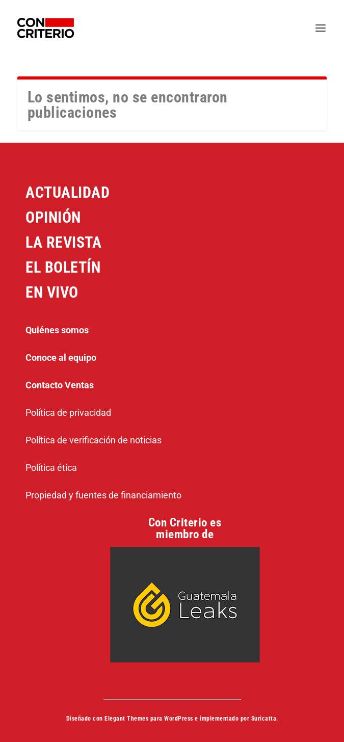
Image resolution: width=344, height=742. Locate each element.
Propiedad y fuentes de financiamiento (103, 495)
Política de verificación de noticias (93, 440)
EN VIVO (51, 292)
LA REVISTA (63, 242)
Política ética (51, 467)
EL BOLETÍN (62, 267)
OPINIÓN (53, 217)
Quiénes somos (57, 330)
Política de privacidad (68, 412)
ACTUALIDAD (67, 192)
